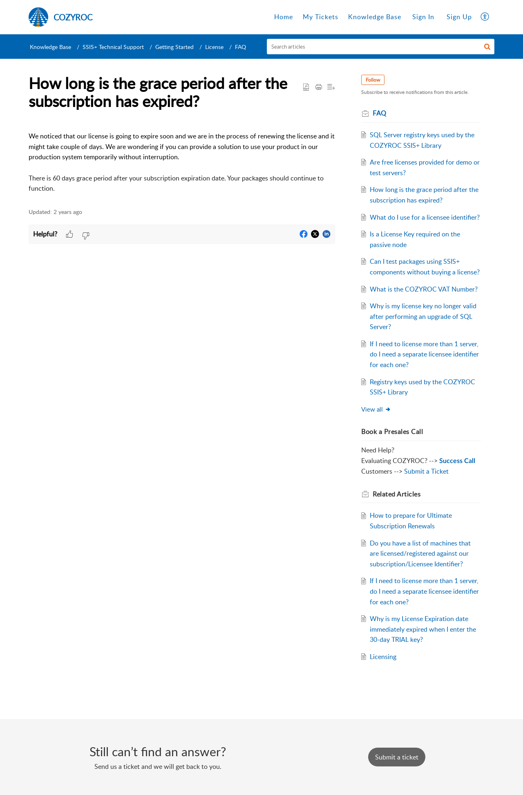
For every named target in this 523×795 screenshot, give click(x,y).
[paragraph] (182, 157)
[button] (485, 17)
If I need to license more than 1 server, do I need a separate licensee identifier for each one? (424, 354)
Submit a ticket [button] (396, 757)
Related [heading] (396, 494)
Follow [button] (373, 79)
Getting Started (174, 47)
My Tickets (320, 16)
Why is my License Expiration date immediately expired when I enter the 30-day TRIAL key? (423, 629)
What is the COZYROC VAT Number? (424, 289)
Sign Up (459, 16)
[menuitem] (423, 17)
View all (376, 409)
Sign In (423, 16)
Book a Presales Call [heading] (392, 431)
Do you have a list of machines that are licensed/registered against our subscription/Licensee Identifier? (420, 553)
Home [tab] (283, 16)
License (214, 47)
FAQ (240, 47)
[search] (381, 46)
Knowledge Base (50, 47)
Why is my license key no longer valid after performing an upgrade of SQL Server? (423, 316)
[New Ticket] (396, 757)
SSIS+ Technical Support (113, 47)
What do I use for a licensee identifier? (425, 217)
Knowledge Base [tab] (374, 16)
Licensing (383, 656)
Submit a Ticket (426, 471)
